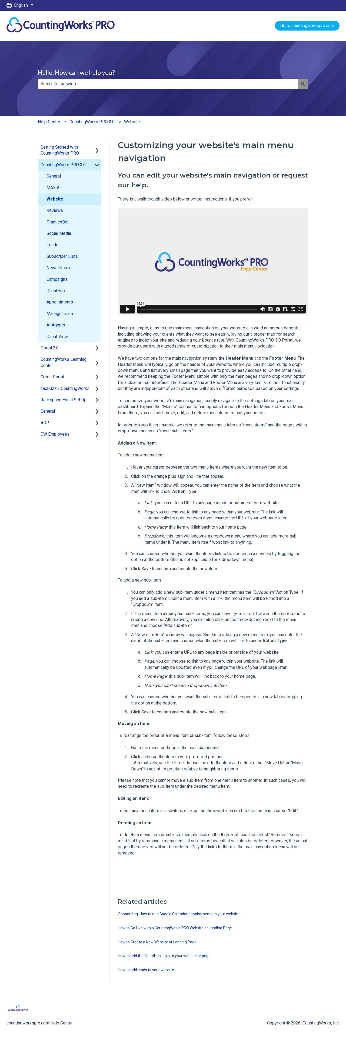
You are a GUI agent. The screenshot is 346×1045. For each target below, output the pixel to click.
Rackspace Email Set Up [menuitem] (63, 399)
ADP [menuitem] (45, 422)
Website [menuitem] (54, 199)
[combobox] (168, 84)
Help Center (49, 121)
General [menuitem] (53, 176)
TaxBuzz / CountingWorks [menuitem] (65, 388)
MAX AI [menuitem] (53, 187)
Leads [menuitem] (52, 244)
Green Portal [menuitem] (52, 376)
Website (132, 121)
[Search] (303, 84)
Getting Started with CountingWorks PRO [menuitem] (60, 150)
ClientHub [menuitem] (55, 290)
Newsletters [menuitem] (58, 267)
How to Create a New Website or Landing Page (157, 942)
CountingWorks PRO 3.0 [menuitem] (63, 164)
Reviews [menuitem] (54, 210)
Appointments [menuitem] (59, 302)
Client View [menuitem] (57, 336)
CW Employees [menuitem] (55, 434)
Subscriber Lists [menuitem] (62, 256)
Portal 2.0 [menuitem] (50, 347)
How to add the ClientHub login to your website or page (164, 956)
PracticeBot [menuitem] (57, 222)
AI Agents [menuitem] (55, 325)
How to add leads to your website (146, 970)
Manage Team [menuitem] (59, 313)
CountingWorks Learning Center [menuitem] (63, 362)
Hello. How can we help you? (76, 72)
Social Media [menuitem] (58, 233)
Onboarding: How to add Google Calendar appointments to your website (178, 914)
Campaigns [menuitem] (57, 279)
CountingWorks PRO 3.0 (92, 121)
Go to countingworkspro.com (307, 25)
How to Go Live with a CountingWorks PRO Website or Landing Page (175, 928)
